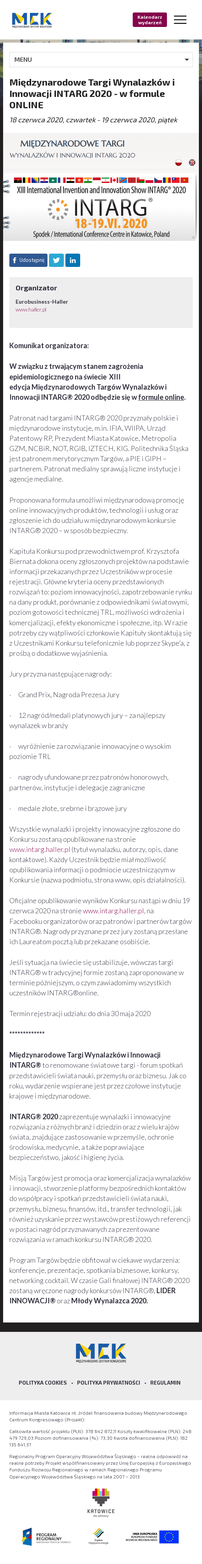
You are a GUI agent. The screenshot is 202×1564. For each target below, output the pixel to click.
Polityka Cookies (43, 1383)
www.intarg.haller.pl (39, 849)
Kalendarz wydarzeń (149, 19)
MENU (23, 59)
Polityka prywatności (108, 1383)
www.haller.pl (31, 309)
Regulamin (165, 1383)
